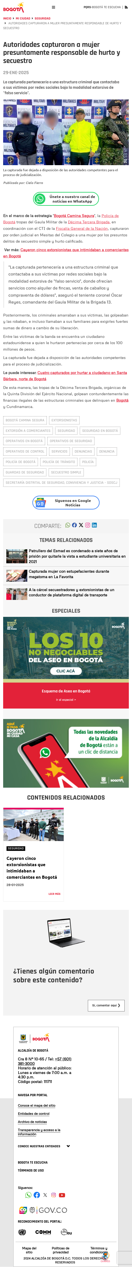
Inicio (7, 18)
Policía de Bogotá (21, 461)
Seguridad (42, 18)
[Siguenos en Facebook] (28, 1195)
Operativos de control (25, 451)
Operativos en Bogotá (24, 441)
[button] (68, 526)
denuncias (83, 451)
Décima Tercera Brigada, (89, 222)
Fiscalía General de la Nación (82, 228)
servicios (59, 451)
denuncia (107, 451)
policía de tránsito (59, 461)
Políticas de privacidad (60, 1250)
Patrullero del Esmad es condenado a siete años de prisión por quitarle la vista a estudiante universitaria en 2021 (77, 556)
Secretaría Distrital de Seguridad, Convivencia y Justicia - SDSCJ (61, 482)
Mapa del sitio (29, 1250)
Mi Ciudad (23, 18)
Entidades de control (33, 1113)
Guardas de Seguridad (25, 472)
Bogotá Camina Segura (25, 420)
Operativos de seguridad (71, 441)
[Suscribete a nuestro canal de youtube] (62, 1195)
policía (88, 461)
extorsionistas (64, 420)
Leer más (55, 894)
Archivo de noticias (32, 1122)
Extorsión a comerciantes (28, 430)
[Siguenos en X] (45, 1195)
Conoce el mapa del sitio (36, 1105)
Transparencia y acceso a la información (39, 1132)
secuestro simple (66, 472)
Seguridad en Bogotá (100, 430)
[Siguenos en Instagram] (53, 1195)
